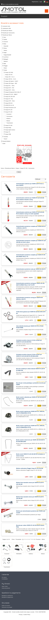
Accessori (9, 114)
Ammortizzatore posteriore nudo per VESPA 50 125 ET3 (31, 269)
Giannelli (6, 46)
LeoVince (6, 57)
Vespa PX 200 (8, 125)
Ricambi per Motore (7, 30)
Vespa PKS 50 (8, 103)
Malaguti (6, 59)
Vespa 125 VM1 (9, 72)
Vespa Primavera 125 (10, 107)
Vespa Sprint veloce (10, 129)
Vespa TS (7, 132)
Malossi (6, 61)
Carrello (39, 192)
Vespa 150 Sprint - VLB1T (11, 81)
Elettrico (9, 118)
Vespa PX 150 (8, 112)
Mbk (5, 63)
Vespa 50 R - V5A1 (10, 90)
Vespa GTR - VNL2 (10, 101)
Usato (3, 143)
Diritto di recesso (6, 605)
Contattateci (5, 579)
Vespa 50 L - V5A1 (9, 85)
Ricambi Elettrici (6, 141)
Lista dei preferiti (6, 588)
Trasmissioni (10, 123)
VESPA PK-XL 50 (9, 105)
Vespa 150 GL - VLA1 (10, 79)
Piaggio (5, 65)
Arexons (6, 41)
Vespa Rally (8, 127)
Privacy (21, 614)
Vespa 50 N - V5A (9, 87)
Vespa (5, 70)
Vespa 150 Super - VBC (11, 83)
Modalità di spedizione (7, 595)
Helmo (5, 50)
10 (34, 539)
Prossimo (38, 539)
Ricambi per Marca (7, 35)
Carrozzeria (9, 116)
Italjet (5, 52)
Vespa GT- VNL (9, 98)
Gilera (5, 48)
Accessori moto (6, 26)
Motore (8, 120)
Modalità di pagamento (7, 597)
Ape (5, 37)
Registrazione (35, 1)
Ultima (43, 539)
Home (2, 168)
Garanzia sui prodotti (7, 607)
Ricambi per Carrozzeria (8, 32)
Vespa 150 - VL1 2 (9, 76)
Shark (5, 68)
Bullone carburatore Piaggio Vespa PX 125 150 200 (29, 468)
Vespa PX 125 (8, 109)
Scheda (44, 192)
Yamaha (6, 136)
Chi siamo (4, 577)
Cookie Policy (26, 614)
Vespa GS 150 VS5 (10, 96)
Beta (5, 43)
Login (40, 1)
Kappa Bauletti (7, 54)
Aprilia (5, 39)
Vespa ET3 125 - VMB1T (11, 94)
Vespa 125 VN (8, 74)
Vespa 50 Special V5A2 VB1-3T (13, 92)
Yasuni (5, 138)
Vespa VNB (8, 134)
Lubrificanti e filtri (6, 28)
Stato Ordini (5, 586)
